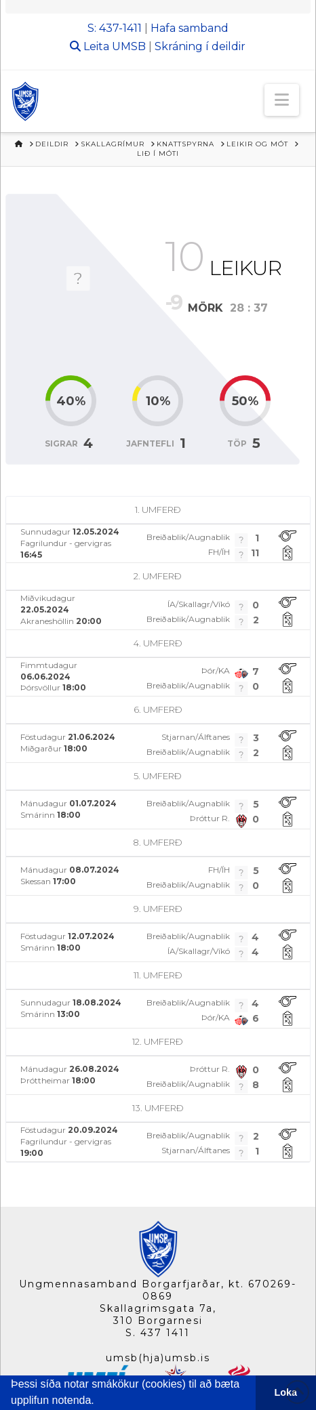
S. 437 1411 (157, 1333)
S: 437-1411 (114, 28)
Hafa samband (190, 28)
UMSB (129, 46)
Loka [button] (286, 1392)
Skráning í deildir (200, 46)
